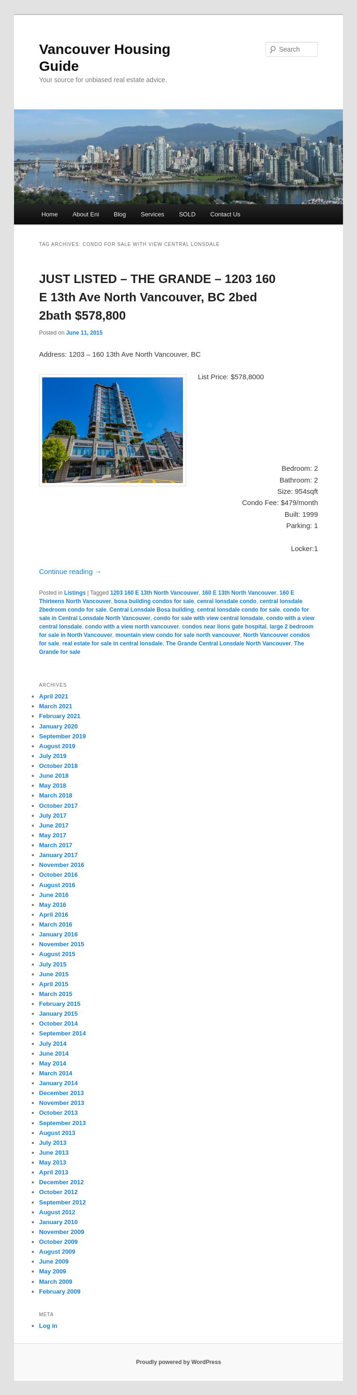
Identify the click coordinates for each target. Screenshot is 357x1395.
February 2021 (59, 716)
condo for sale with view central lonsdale (208, 618)
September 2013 (62, 1123)
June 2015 (53, 974)
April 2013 (53, 1172)
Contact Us (225, 214)
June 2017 (53, 825)
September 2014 (62, 1033)
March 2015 (55, 993)
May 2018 (52, 785)
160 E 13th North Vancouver (239, 593)
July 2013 (53, 1142)
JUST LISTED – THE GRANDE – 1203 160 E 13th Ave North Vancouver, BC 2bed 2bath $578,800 (157, 297)
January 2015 (58, 1013)
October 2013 (58, 1112)
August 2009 (57, 1251)
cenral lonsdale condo (227, 601)
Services (152, 214)
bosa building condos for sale (154, 601)
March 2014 (55, 1073)
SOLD (187, 214)
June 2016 (53, 894)
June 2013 (53, 1152)
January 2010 (58, 1222)
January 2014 (58, 1083)
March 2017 (55, 845)
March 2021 (55, 706)
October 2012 (58, 1192)
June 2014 (53, 1053)
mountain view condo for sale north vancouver (177, 635)
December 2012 (61, 1182)
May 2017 (52, 835)
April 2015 (53, 984)
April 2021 (53, 696)
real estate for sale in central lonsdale (112, 643)
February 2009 (59, 1291)
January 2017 (58, 854)
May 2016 (52, 904)
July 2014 (53, 1043)
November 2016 (61, 864)
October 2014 (58, 1023)
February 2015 (59, 1003)
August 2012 (57, 1212)
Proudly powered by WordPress (178, 1362)
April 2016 (53, 914)
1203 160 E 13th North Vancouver (154, 593)
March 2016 (55, 924)
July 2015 (53, 964)
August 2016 (57, 885)
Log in (48, 1325)
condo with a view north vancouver (132, 626)
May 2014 (52, 1063)
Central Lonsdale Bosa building (151, 609)
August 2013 (57, 1132)
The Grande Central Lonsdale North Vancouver (228, 643)
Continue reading (70, 571)
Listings (75, 593)
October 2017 (58, 805)
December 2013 (61, 1092)
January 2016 (58, 934)
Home (49, 214)
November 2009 (61, 1231)
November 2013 (61, 1102)
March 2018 (55, 795)
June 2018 (53, 775)
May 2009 (52, 1271)
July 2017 (53, 815)
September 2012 (62, 1202)
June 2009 (53, 1261)
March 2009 (55, 1281)
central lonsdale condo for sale (238, 609)
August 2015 (57, 954)
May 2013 (52, 1162)
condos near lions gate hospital (224, 626)
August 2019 (57, 746)
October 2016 (58, 874)
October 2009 (58, 1241)
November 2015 (61, 944)
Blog (120, 214)
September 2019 (62, 736)
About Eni (86, 214)
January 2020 (58, 726)
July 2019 (53, 755)
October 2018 (58, 765)
